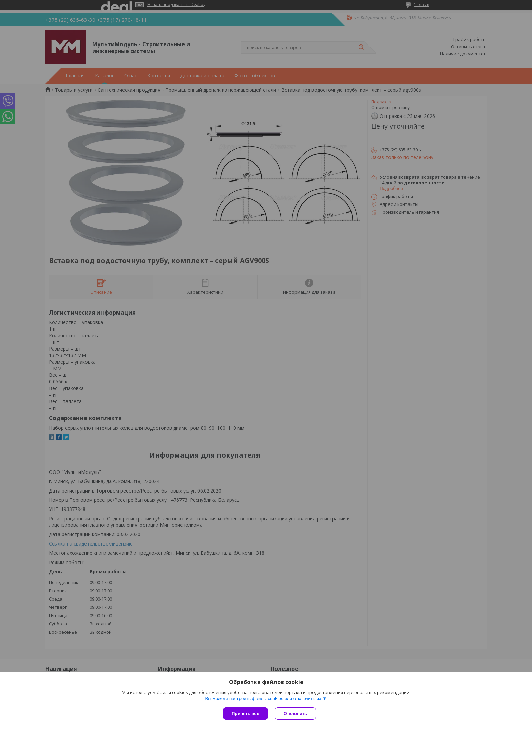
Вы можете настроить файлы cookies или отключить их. (263, 698)
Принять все (245, 713)
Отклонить (295, 713)
